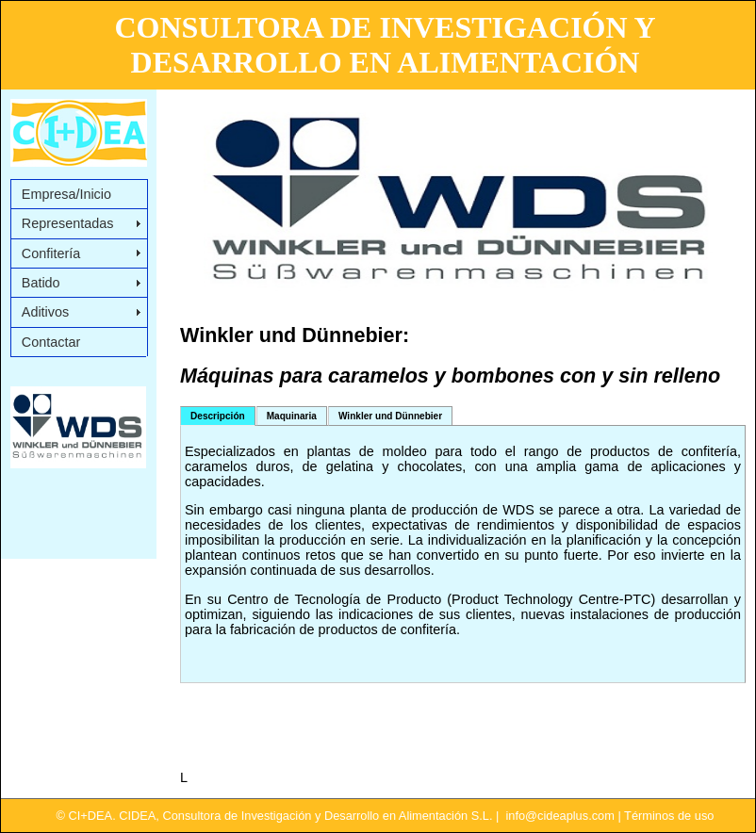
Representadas (68, 223)
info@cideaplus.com (559, 815)
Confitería (51, 253)
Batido (41, 282)
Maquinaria (292, 416)
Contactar (51, 342)
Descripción (217, 416)
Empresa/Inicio (66, 194)
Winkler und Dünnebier (390, 416)
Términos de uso (669, 815)
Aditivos (45, 311)
